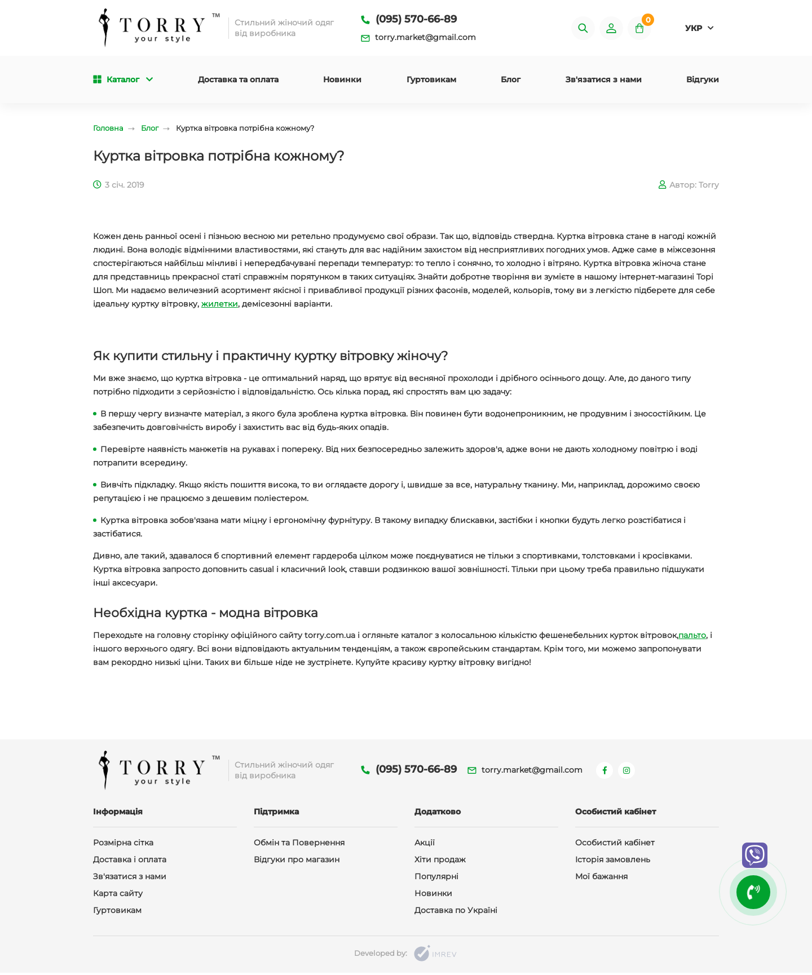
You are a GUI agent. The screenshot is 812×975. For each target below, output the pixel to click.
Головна (108, 129)
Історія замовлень (612, 862)
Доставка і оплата (129, 862)
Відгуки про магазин (296, 862)
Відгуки (702, 81)
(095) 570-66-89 (409, 20)
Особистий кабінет (615, 845)
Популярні (436, 879)
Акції (424, 845)
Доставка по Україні (455, 912)
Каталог (123, 81)
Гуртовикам (431, 81)
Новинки (342, 81)
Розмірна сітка (123, 845)
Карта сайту (118, 895)
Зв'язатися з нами (604, 81)
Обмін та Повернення (299, 845)
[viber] (754, 855)
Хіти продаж (440, 862)
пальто (692, 637)
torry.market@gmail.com (418, 38)
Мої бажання (601, 879)
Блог (510, 81)
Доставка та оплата (238, 81)
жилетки (219, 305)
